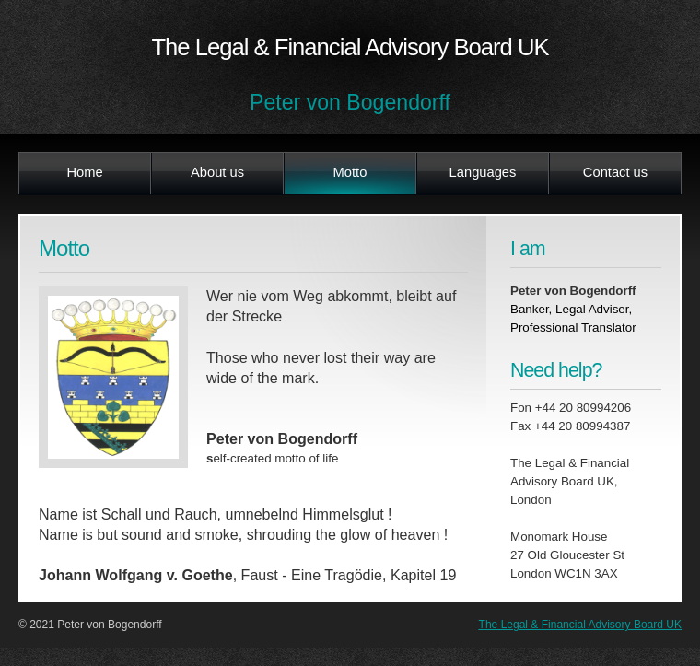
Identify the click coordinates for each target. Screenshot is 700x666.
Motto (350, 172)
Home (84, 172)
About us (217, 172)
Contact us (615, 172)
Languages (483, 172)
